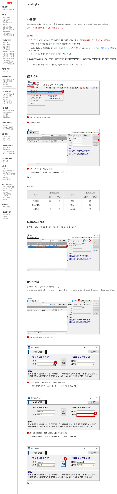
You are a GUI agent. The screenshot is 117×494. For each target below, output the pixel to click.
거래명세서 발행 (6, 76)
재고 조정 (5, 192)
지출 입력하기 (7, 138)
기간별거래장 (5, 69)
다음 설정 (5, 216)
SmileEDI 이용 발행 (8, 129)
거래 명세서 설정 (7, 86)
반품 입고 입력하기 (8, 53)
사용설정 (5, 125)
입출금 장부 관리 (7, 22)
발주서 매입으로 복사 (9, 153)
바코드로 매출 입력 (8, 64)
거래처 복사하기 (7, 33)
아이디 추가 (6, 207)
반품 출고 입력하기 (8, 51)
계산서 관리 (6, 117)
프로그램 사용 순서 (8, 9)
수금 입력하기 (7, 50)
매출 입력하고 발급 (8, 79)
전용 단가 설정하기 (8, 29)
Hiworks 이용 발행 (8, 127)
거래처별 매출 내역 (8, 170)
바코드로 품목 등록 (8, 35)
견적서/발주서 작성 (7, 145)
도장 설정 (5, 195)
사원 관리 (5, 24)
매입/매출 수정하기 (8, 55)
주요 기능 (5, 71)
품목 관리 (5, 21)
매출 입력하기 (7, 46)
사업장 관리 (6, 17)
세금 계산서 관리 (7, 101)
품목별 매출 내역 (7, 172)
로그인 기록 (6, 197)
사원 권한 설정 (7, 26)
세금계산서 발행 (6, 91)
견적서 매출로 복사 (8, 151)
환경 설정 (5, 161)
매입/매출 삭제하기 (8, 57)
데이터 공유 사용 (7, 188)
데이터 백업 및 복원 (8, 187)
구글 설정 (5, 218)
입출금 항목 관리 (7, 28)
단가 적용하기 (7, 60)
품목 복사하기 (7, 31)
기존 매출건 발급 (7, 81)
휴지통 (5, 199)
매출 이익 (5, 177)
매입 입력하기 (7, 44)
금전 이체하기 (7, 140)
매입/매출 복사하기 (8, 58)
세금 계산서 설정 (7, 103)
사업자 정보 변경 (7, 190)
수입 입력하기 (7, 136)
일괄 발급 (5, 84)
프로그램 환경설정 (7, 158)
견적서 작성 (6, 148)
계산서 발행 (5, 108)
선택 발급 (5, 83)
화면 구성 (5, 42)
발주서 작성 (6, 149)
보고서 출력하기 (7, 179)
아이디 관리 (5, 204)
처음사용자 (5, 7)
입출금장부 (5, 134)
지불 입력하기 (7, 48)
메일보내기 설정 (6, 212)
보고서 (4, 166)
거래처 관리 (6, 19)
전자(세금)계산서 (6, 123)
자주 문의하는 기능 (7, 184)
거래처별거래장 (6, 40)
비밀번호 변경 (7, 194)
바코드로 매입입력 (8, 62)
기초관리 (4, 15)
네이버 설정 (6, 214)
